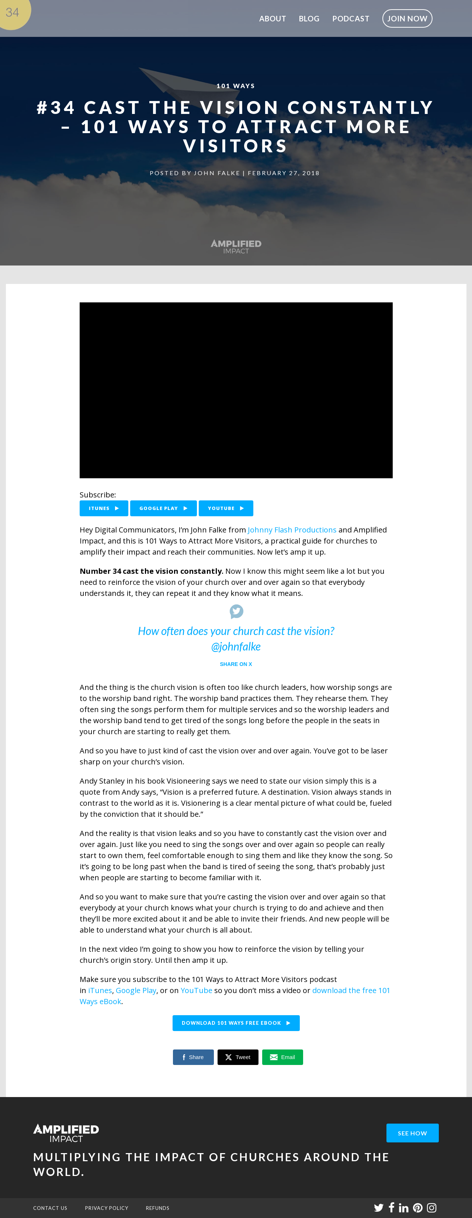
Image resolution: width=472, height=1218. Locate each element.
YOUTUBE (226, 508)
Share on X (236, 664)
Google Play (136, 990)
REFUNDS (158, 1208)
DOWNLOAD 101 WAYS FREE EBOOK (236, 1023)
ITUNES (104, 508)
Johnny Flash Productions (292, 530)
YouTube (196, 990)
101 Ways (236, 86)
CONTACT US (50, 1208)
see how (412, 1133)
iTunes (100, 990)
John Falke (217, 172)
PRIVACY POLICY (106, 1208)
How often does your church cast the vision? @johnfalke (236, 638)
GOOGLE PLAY (163, 508)
